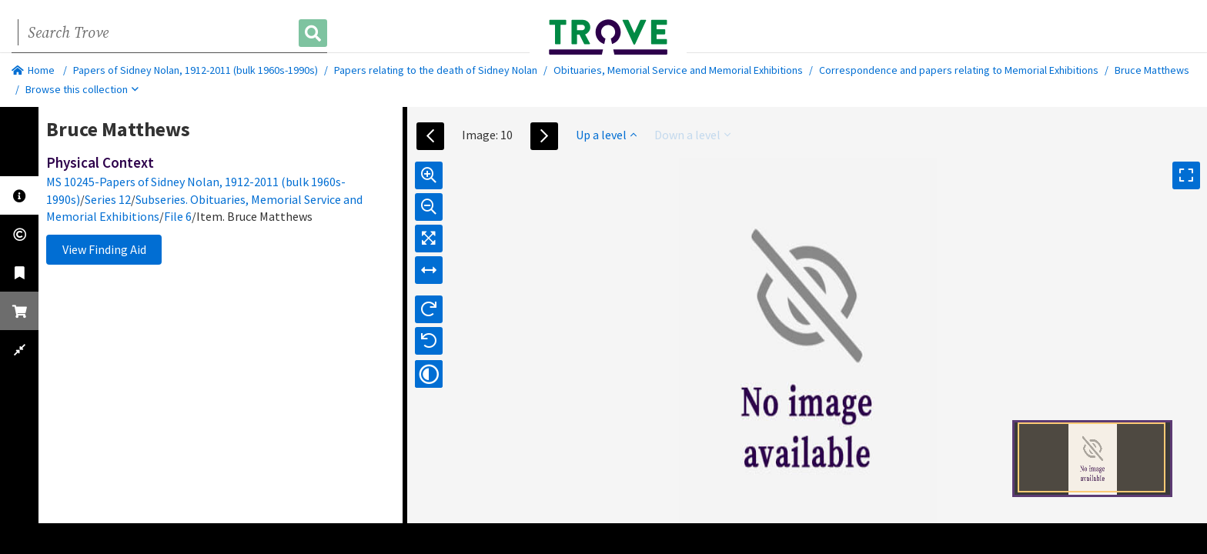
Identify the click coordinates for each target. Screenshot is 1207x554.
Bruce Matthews (1152, 70)
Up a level (606, 134)
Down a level (692, 134)
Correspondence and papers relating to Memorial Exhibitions (958, 70)
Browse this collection (82, 89)
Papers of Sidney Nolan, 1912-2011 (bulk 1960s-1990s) (195, 70)
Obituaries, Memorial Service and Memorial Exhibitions (678, 70)
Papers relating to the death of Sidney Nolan (435, 70)
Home (33, 70)
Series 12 (108, 199)
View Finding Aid (104, 249)
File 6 (178, 216)
